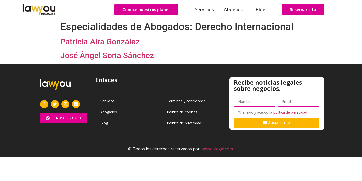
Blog (260, 9)
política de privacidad (290, 112)
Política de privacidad (184, 123)
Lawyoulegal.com (217, 149)
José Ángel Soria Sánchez (107, 55)
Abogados (235, 9)
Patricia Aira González (100, 42)
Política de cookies (182, 112)
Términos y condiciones (186, 101)
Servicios (204, 9)
